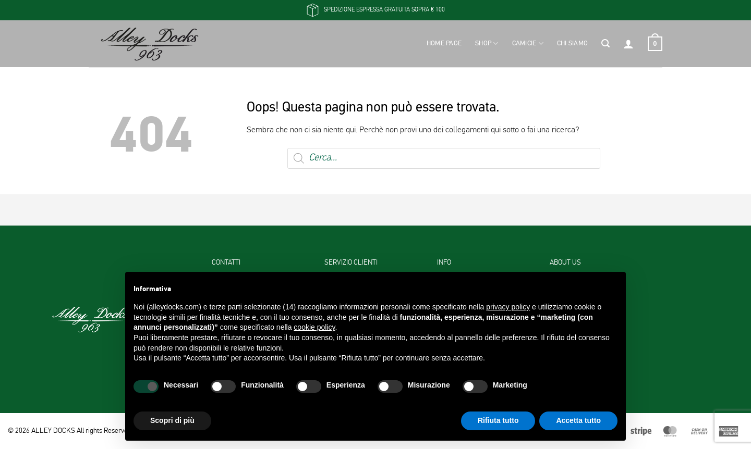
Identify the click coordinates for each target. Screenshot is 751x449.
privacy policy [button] (508, 307)
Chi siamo (572, 43)
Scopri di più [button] (172, 420)
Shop (486, 43)
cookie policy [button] (314, 327)
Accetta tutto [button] (578, 420)
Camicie (527, 43)
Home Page (444, 43)
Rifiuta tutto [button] (498, 420)
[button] (605, 43)
